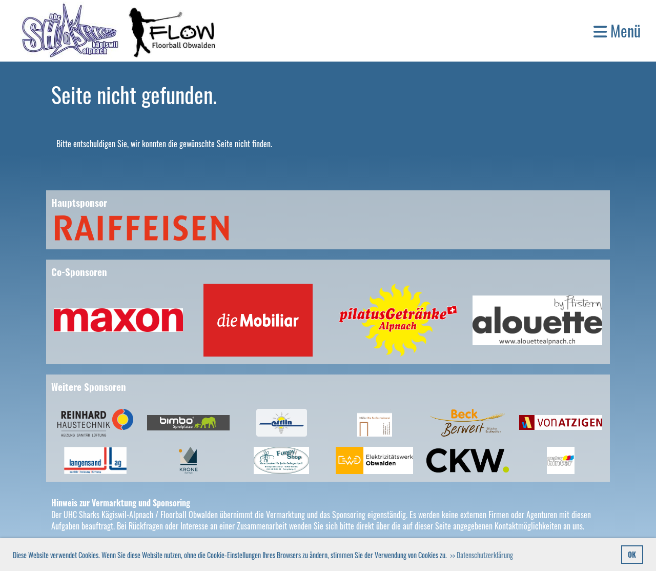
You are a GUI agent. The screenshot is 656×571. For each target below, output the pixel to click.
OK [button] (632, 554)
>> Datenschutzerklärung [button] (481, 554)
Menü (617, 31)
